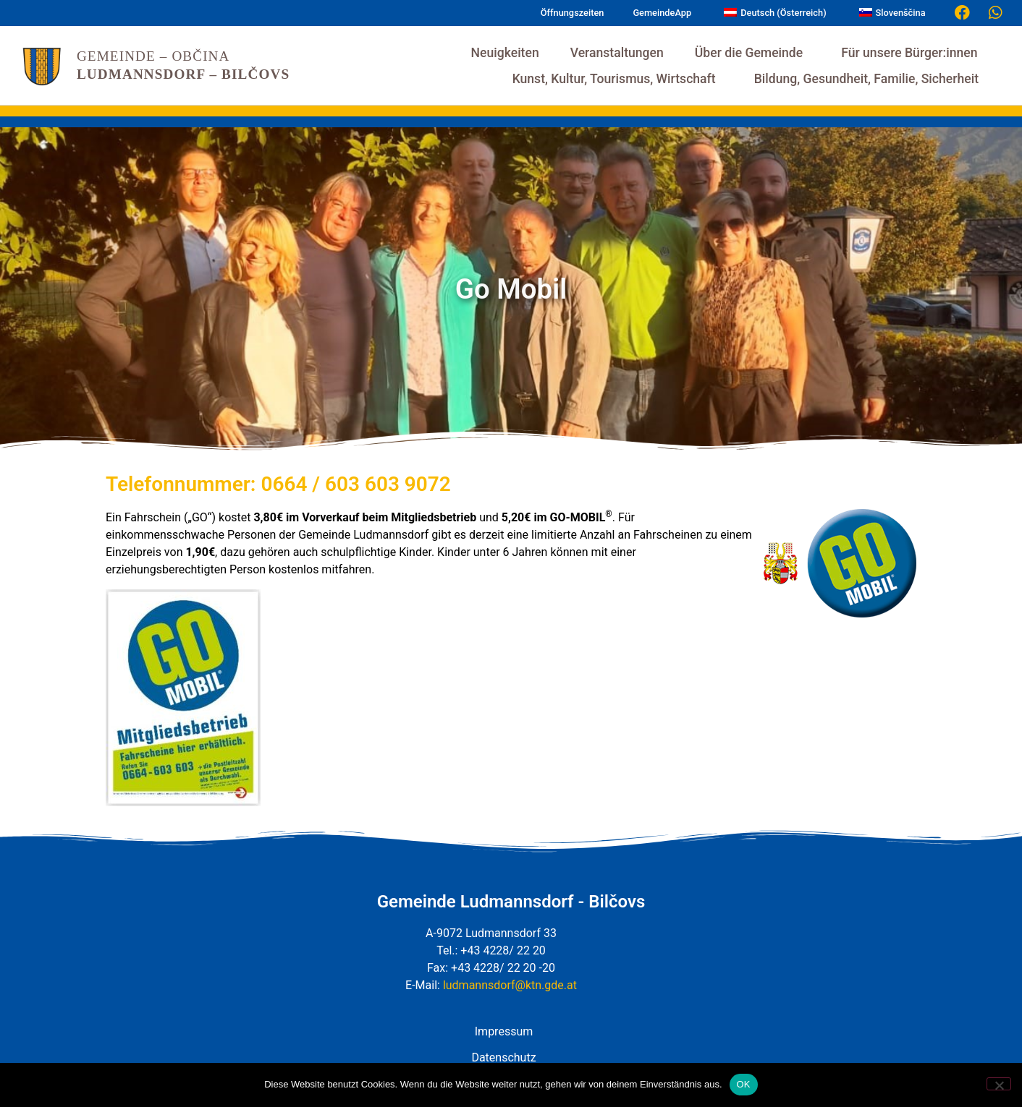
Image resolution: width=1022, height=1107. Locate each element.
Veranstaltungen (617, 53)
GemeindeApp (662, 12)
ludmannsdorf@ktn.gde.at (510, 985)
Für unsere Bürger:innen (912, 53)
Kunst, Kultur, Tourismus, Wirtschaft (617, 79)
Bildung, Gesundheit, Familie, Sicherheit (870, 79)
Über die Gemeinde (752, 53)
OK (744, 1084)
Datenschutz (503, 1057)
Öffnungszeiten (572, 12)
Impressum (504, 1031)
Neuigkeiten (505, 53)
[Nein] (999, 1083)
